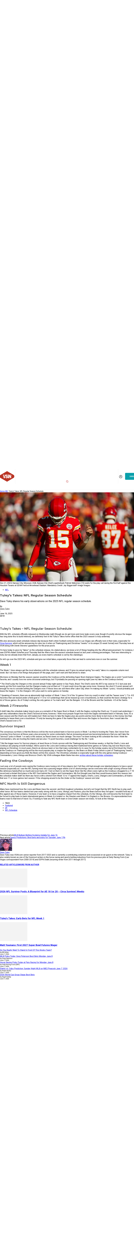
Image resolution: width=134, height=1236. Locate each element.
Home (2, 491)
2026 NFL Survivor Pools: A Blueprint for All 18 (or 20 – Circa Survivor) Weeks (42, 891)
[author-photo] (6, 850)
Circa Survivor (6, 643)
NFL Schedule (11, 810)
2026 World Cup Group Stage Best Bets (17, 975)
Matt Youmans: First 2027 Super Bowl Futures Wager (28, 945)
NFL (6, 491)
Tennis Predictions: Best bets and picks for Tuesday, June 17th (37, 837)
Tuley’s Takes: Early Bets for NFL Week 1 (22, 918)
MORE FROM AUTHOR (29, 864)
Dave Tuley (5, 609)
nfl (6, 808)
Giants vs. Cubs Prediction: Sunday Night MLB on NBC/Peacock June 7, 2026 (34, 968)
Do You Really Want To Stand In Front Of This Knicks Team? (26, 950)
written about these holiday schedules (96, 755)
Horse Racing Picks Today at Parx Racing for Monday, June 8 (26, 962)
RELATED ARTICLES (9, 864)
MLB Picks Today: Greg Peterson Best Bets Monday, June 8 (26, 956)
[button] (67, 481)
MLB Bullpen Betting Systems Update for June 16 (35, 835)
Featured (9, 805)
